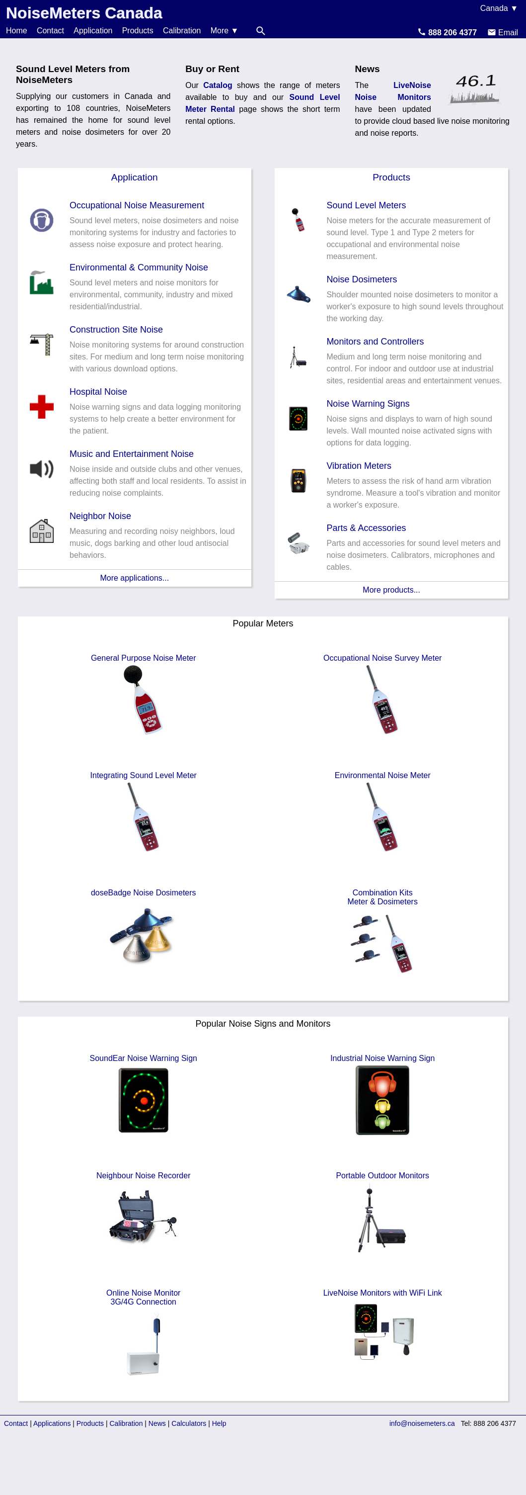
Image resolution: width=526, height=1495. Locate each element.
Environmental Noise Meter (383, 813)
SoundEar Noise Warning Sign (143, 1096)
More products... (391, 590)
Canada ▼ (499, 8)
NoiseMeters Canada (84, 13)
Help (219, 1423)
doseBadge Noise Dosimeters (143, 930)
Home (16, 30)
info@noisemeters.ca (422, 1423)
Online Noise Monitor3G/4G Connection (143, 1335)
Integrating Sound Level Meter (143, 813)
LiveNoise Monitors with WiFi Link (382, 1330)
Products (137, 30)
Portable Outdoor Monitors (382, 1213)
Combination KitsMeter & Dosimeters (382, 934)
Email (502, 32)
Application (93, 30)
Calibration (182, 30)
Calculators (188, 1423)
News (157, 1423)
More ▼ (225, 30)
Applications (52, 1423)
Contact (50, 30)
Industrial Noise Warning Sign (382, 1096)
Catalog (217, 85)
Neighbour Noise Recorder (143, 1213)
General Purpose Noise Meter (143, 695)
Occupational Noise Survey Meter (382, 695)
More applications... (134, 578)
